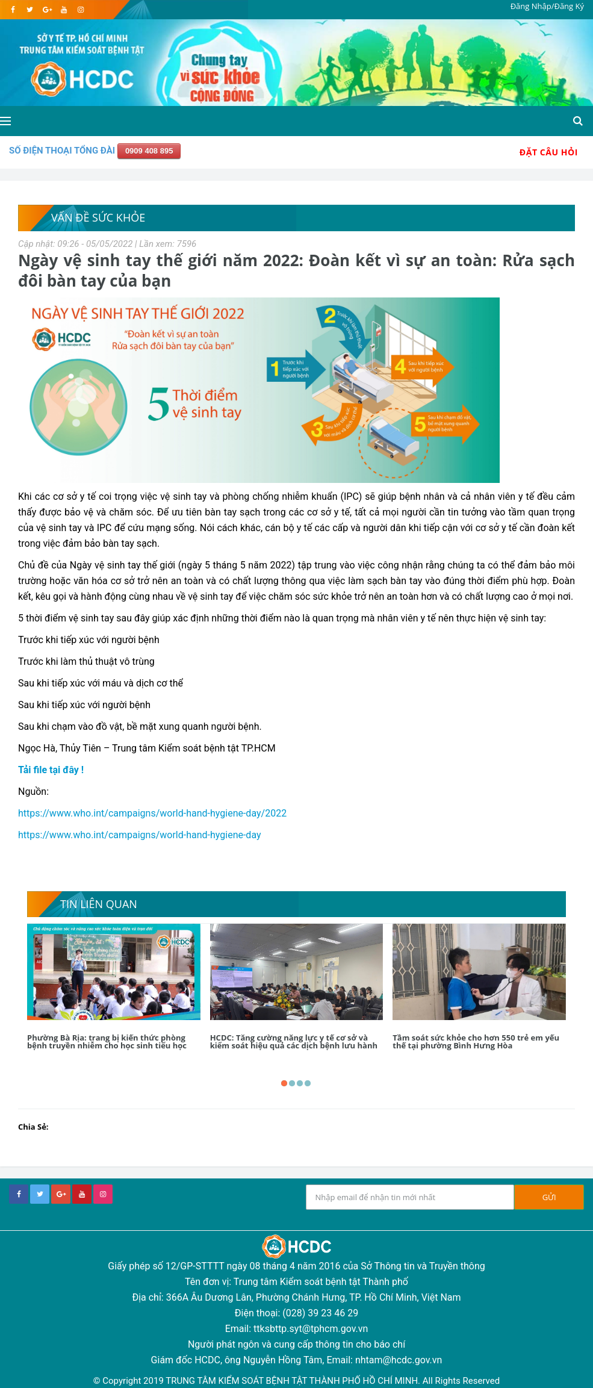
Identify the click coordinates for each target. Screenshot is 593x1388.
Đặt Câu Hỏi (549, 152)
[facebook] (13, 9)
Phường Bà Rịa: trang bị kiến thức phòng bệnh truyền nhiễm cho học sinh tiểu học (107, 1041)
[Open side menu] (5, 121)
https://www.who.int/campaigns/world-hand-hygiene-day (139, 835)
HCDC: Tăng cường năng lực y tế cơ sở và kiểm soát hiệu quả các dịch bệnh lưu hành (293, 1041)
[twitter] (30, 9)
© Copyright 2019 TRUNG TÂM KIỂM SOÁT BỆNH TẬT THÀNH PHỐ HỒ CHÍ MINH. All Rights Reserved (296, 1380)
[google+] (60, 1194)
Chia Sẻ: (33, 1126)
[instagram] (80, 9)
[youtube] (63, 9)
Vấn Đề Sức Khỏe (98, 217)
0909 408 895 (149, 150)
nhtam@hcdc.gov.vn (398, 1360)
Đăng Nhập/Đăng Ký (547, 6)
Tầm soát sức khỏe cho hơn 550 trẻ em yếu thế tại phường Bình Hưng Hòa (476, 1041)
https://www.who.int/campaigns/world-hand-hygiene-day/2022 (152, 813)
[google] (47, 9)
